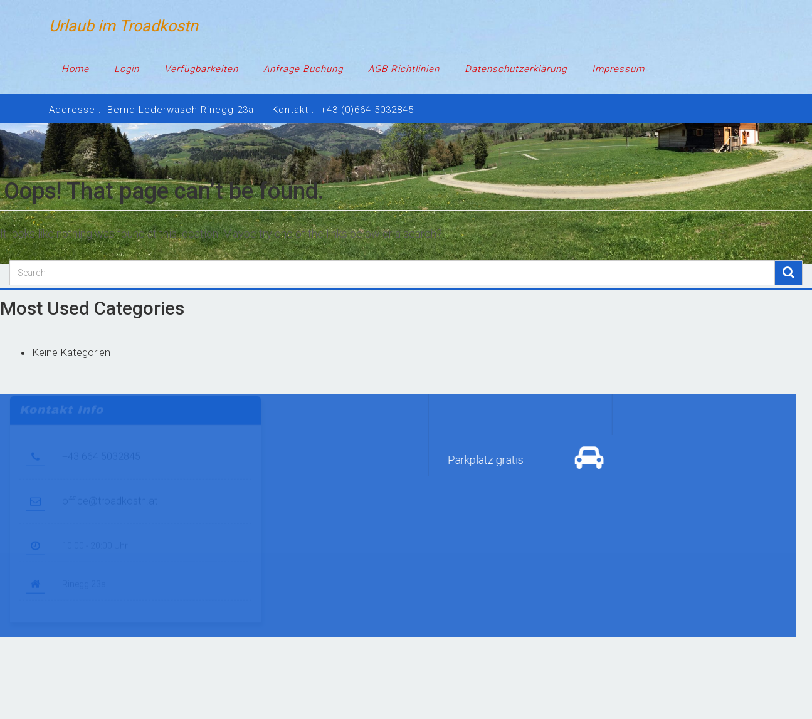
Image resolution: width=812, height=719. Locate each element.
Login (126, 69)
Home (75, 69)
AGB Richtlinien (404, 69)
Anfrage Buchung (303, 69)
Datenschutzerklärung (516, 69)
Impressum (618, 69)
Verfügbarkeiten (201, 69)
